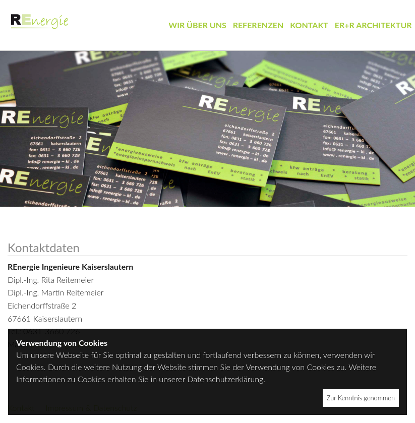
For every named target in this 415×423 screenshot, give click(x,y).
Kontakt (309, 25)
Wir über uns (197, 25)
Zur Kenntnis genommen (361, 398)
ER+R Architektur (373, 25)
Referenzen (258, 25)
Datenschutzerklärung (225, 379)
